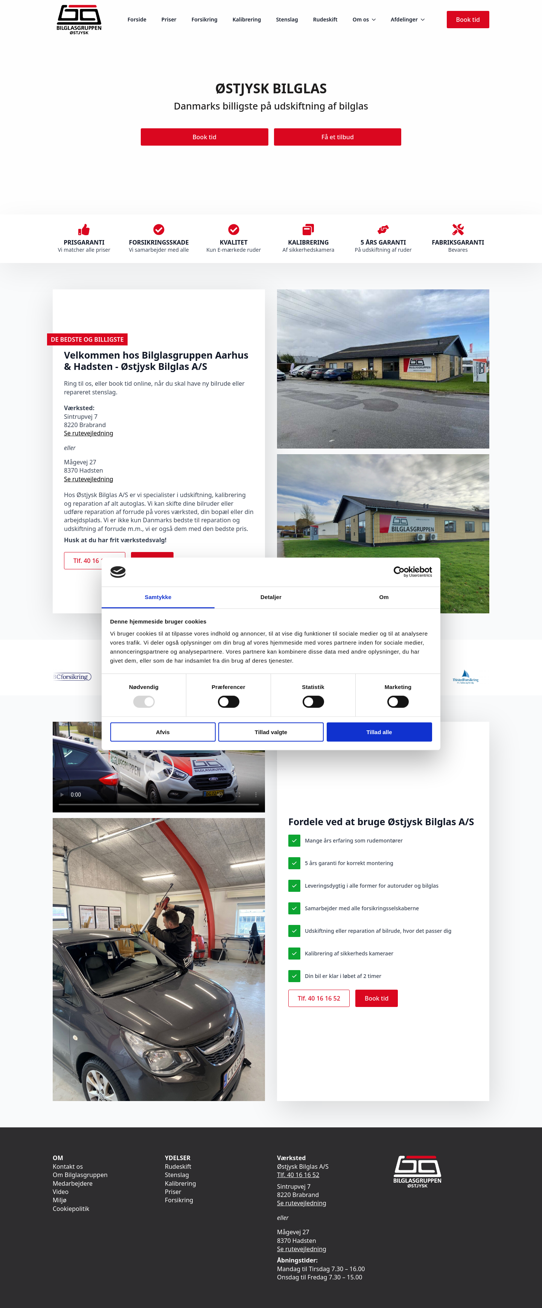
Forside (137, 19)
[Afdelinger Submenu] (425, 19)
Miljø (60, 1200)
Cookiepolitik (71, 1209)
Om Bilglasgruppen (80, 1175)
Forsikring (205, 19)
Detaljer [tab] (271, 597)
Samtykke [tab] (158, 597)
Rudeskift (325, 19)
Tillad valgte (271, 732)
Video (61, 1192)
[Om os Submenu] (376, 19)
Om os (361, 19)
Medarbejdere (73, 1183)
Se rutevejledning (88, 433)
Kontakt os (68, 1166)
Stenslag (287, 19)
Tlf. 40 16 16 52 (298, 1175)
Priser (169, 19)
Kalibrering (247, 19)
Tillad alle (379, 732)
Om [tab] (383, 597)
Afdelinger (404, 19)
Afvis (163, 732)
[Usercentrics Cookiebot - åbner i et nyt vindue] (399, 572)
